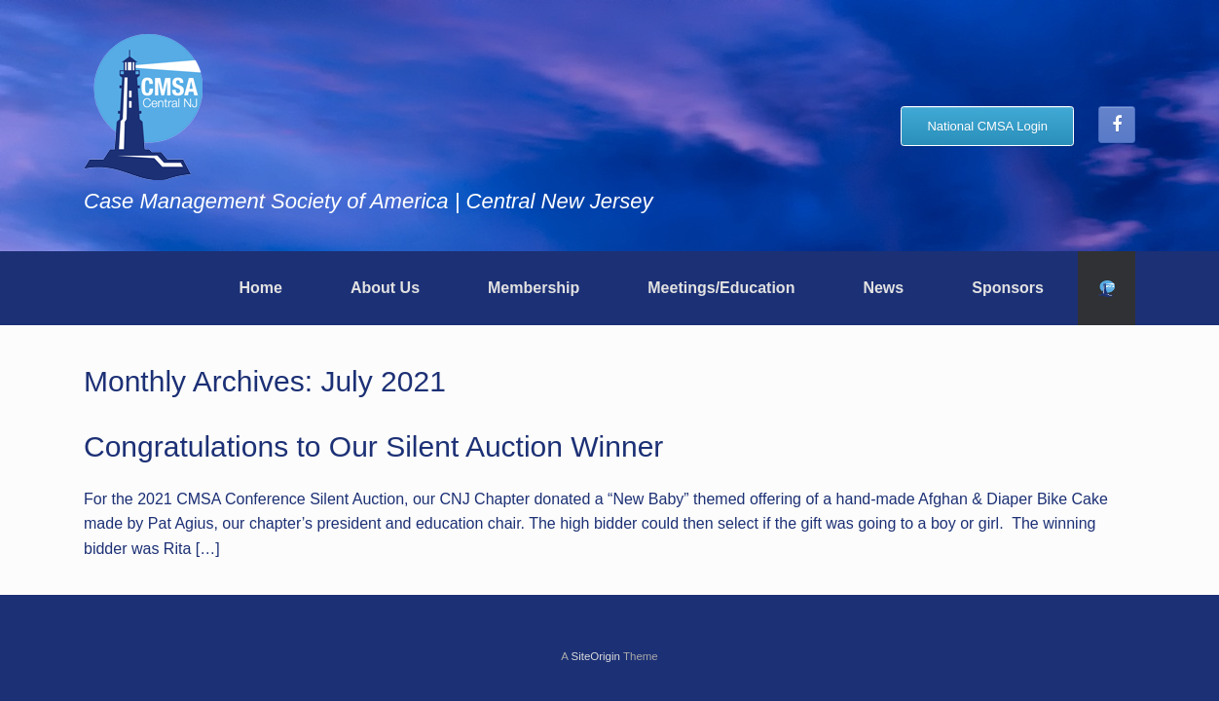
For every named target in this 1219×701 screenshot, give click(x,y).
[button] (1106, 288)
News (883, 287)
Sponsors (1008, 287)
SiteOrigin (595, 656)
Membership (533, 287)
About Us (385, 287)
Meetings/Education (720, 287)
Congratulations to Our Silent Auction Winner (373, 446)
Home (260, 287)
